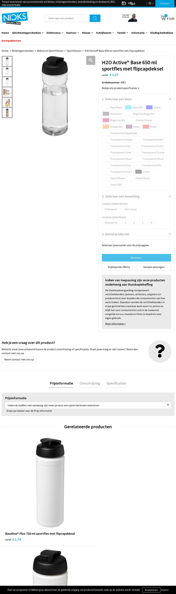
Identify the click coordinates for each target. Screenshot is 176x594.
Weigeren (165, 590)
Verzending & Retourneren (107, 553)
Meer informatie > (115, 323)
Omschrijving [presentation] (90, 383)
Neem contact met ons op (19, 359)
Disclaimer (141, 563)
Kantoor (71, 32)
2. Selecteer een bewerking (121, 196)
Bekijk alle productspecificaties (120, 88)
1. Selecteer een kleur (117, 99)
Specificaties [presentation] (115, 383)
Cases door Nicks (58, 558)
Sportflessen (74, 50)
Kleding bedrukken (161, 32)
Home (5, 50)
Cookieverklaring (144, 553)
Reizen (86, 32)
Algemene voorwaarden (148, 548)
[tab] (63, 383)
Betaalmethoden (102, 558)
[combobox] (67, 18)
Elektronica (54, 32)
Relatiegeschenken (23, 50)
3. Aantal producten (116, 234)
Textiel (121, 32)
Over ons (54, 548)
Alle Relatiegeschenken (26, 32)
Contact (96, 548)
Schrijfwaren (103, 32)
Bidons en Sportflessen (50, 50)
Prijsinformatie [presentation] (63, 383)
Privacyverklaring (144, 558)
